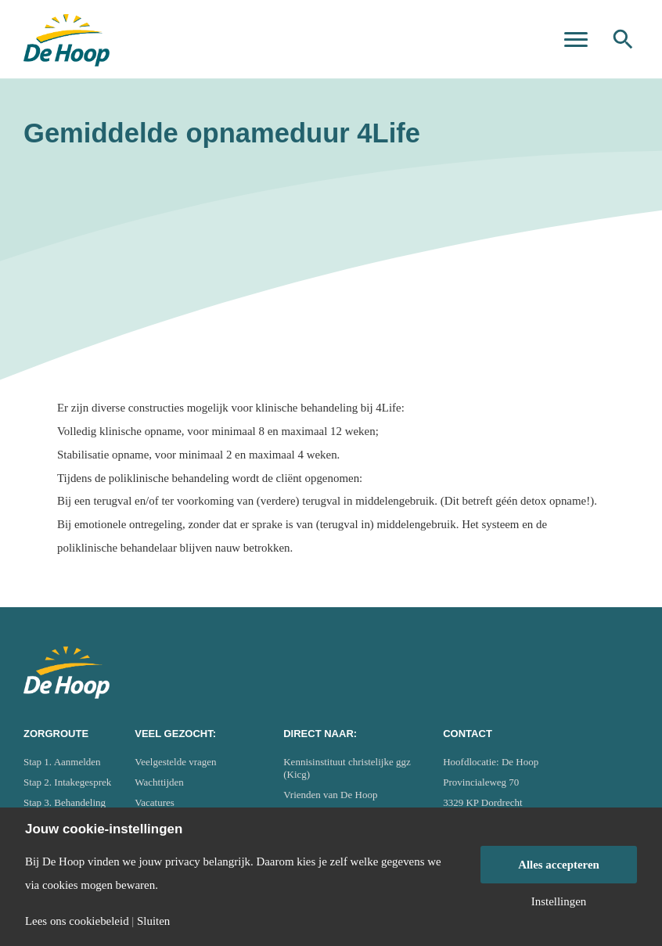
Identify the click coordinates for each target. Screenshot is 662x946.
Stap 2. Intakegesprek (67, 782)
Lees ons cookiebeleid (77, 921)
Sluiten (153, 921)
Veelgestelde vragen (175, 762)
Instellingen (558, 902)
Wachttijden (159, 782)
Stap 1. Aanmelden (62, 762)
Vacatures (154, 802)
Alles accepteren (558, 864)
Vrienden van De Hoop (330, 794)
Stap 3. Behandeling (64, 802)
